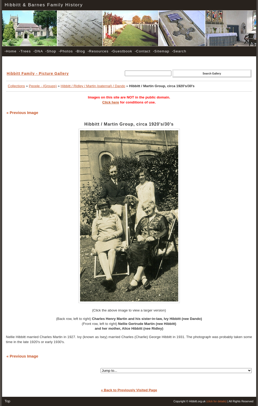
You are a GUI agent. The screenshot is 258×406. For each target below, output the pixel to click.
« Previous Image (22, 113)
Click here (110, 102)
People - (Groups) (43, 86)
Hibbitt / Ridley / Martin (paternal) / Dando (93, 86)
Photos (66, 51)
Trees (25, 51)
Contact (142, 51)
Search (179, 51)
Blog (80, 51)
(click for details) (216, 401)
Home (11, 51)
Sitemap (161, 51)
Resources (98, 51)
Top (8, 401)
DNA (38, 51)
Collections (16, 86)
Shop (51, 51)
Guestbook (121, 51)
